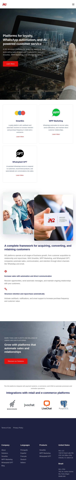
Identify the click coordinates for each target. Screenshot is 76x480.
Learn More (20, 136)
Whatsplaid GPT (7, 462)
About (3, 450)
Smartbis (4, 456)
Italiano (23, 462)
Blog (3, 466)
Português (24, 450)
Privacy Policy (18, 428)
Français (23, 456)
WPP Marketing (6, 459)
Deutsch (23, 459)
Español (23, 453)
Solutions (4, 453)
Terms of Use (6, 428)
